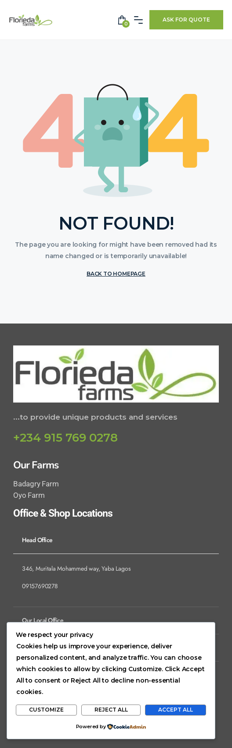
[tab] (116, 540)
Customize (46, 709)
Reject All (111, 709)
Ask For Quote (186, 19)
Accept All (175, 709)
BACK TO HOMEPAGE (116, 273)
